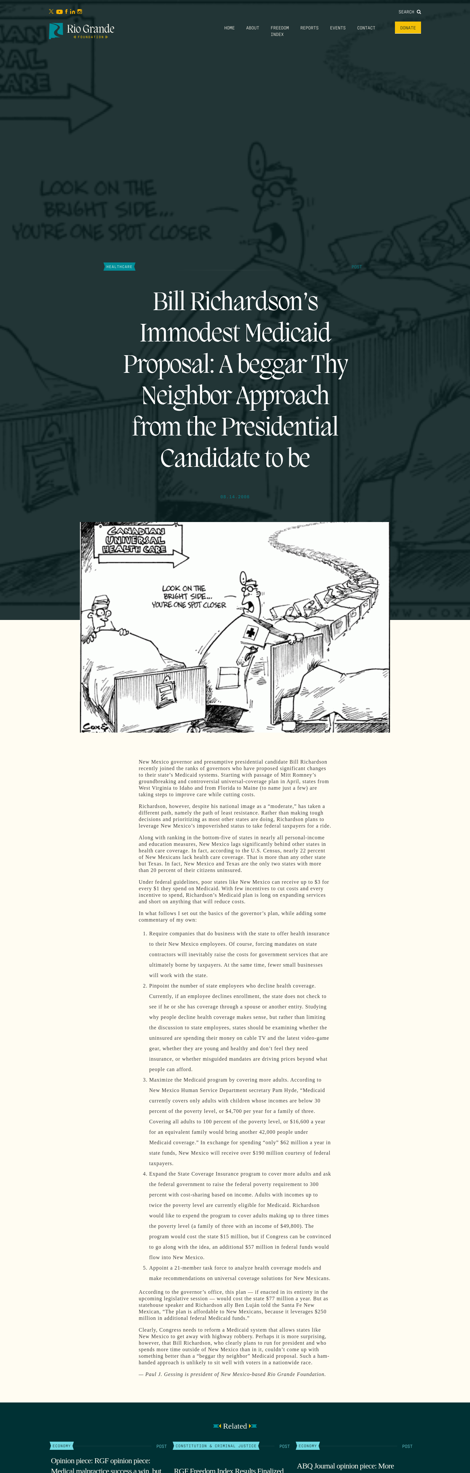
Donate (408, 27)
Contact (366, 27)
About (252, 27)
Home (229, 27)
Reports (309, 27)
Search (410, 11)
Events (338, 27)
